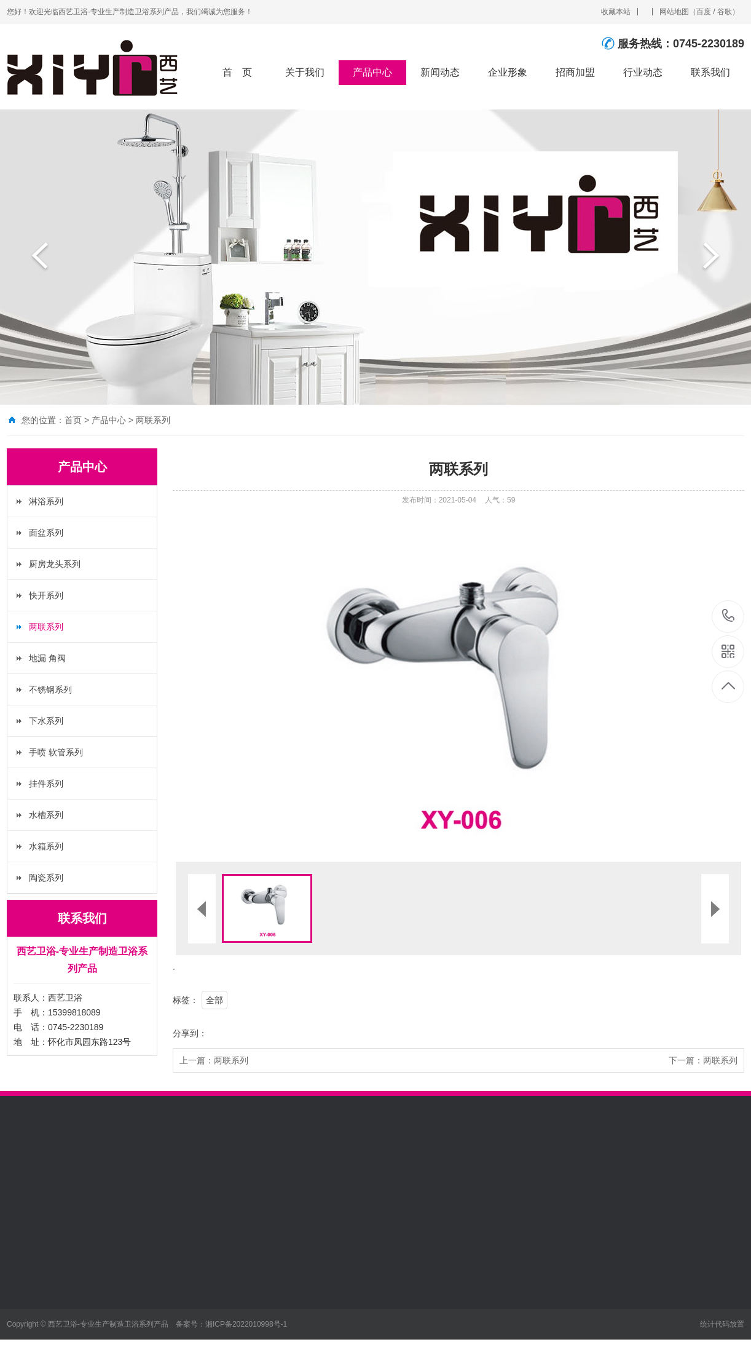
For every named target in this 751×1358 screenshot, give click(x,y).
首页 (73, 420)
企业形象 (507, 72)
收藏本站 (616, 11)
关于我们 (304, 72)
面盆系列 (46, 533)
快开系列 (46, 595)
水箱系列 (46, 846)
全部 (214, 1000)
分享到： (190, 1033)
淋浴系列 (46, 501)
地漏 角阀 (47, 658)
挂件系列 (46, 783)
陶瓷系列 (46, 878)
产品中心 (372, 72)
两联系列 (153, 420)
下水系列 (46, 721)
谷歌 (724, 11)
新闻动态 (440, 72)
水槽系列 (46, 815)
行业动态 (643, 72)
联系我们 (710, 72)
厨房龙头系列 (55, 564)
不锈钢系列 (50, 689)
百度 (703, 11)
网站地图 (674, 11)
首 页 (237, 72)
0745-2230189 (728, 616)
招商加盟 (575, 72)
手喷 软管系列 (56, 752)
